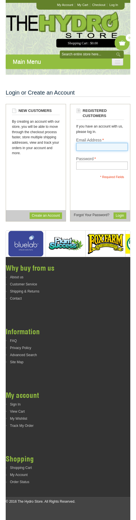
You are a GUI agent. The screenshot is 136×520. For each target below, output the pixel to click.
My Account (65, 5)
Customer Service (23, 284)
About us (16, 277)
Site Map (16, 362)
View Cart (17, 412)
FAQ (13, 341)
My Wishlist (18, 419)
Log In (113, 5)
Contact (16, 298)
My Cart (82, 5)
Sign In (15, 404)
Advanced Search (23, 355)
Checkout (98, 5)
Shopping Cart (21, 468)
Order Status (19, 482)
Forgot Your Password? (92, 215)
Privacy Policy (20, 348)
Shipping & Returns (24, 291)
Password (85, 159)
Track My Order (22, 426)
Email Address (89, 140)
